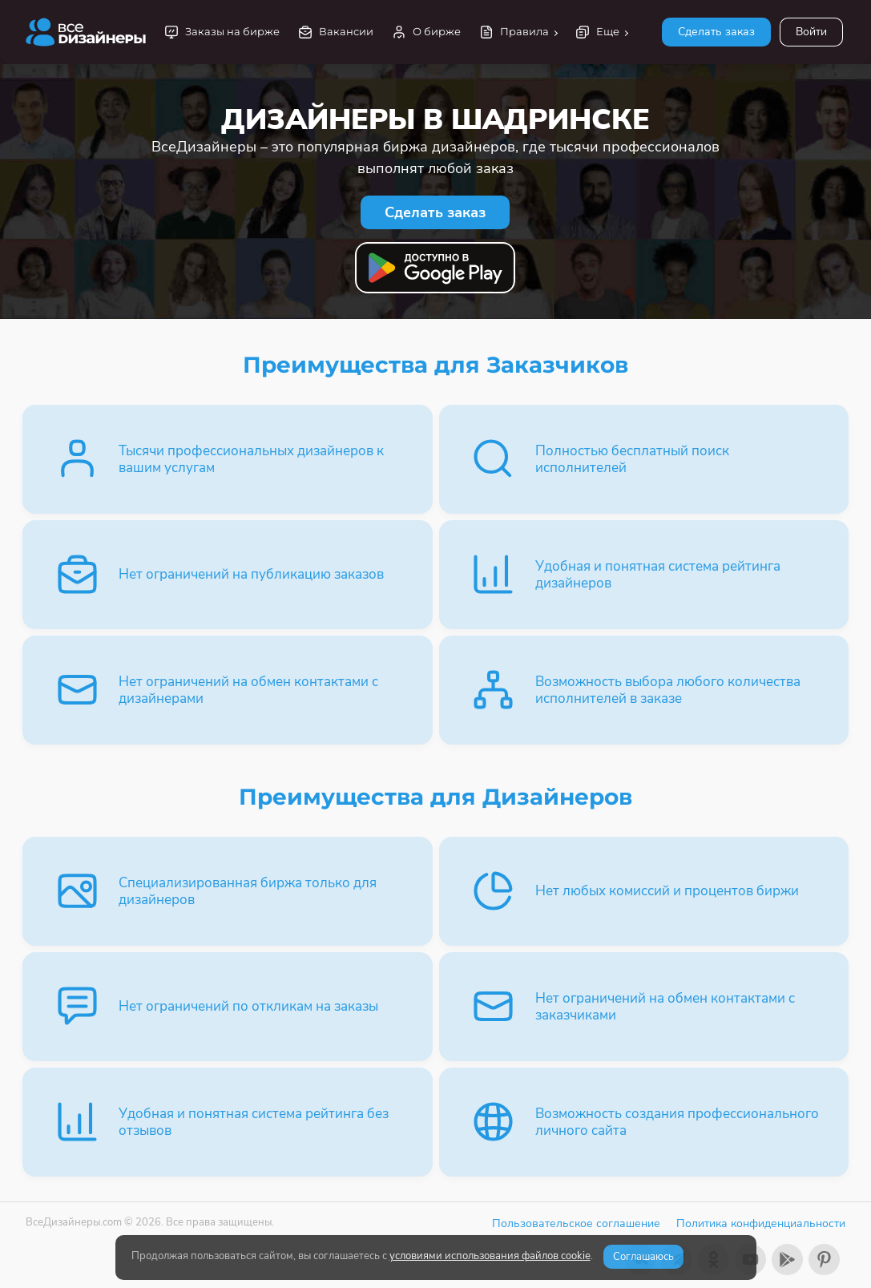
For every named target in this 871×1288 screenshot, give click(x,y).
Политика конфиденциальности (760, 1223)
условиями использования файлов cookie (490, 1256)
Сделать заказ (716, 31)
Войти (811, 31)
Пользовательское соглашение (576, 1223)
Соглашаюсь (643, 1257)
